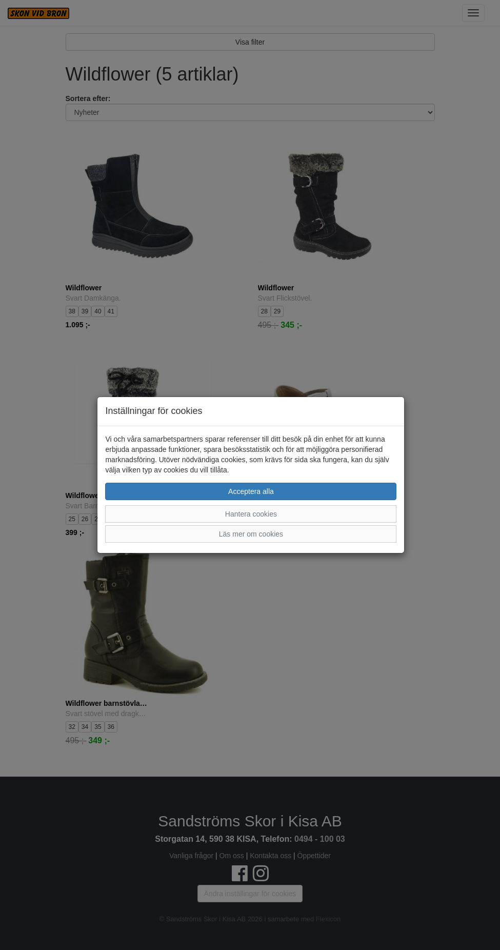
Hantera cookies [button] (251, 514)
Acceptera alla (251, 491)
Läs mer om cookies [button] (251, 534)
